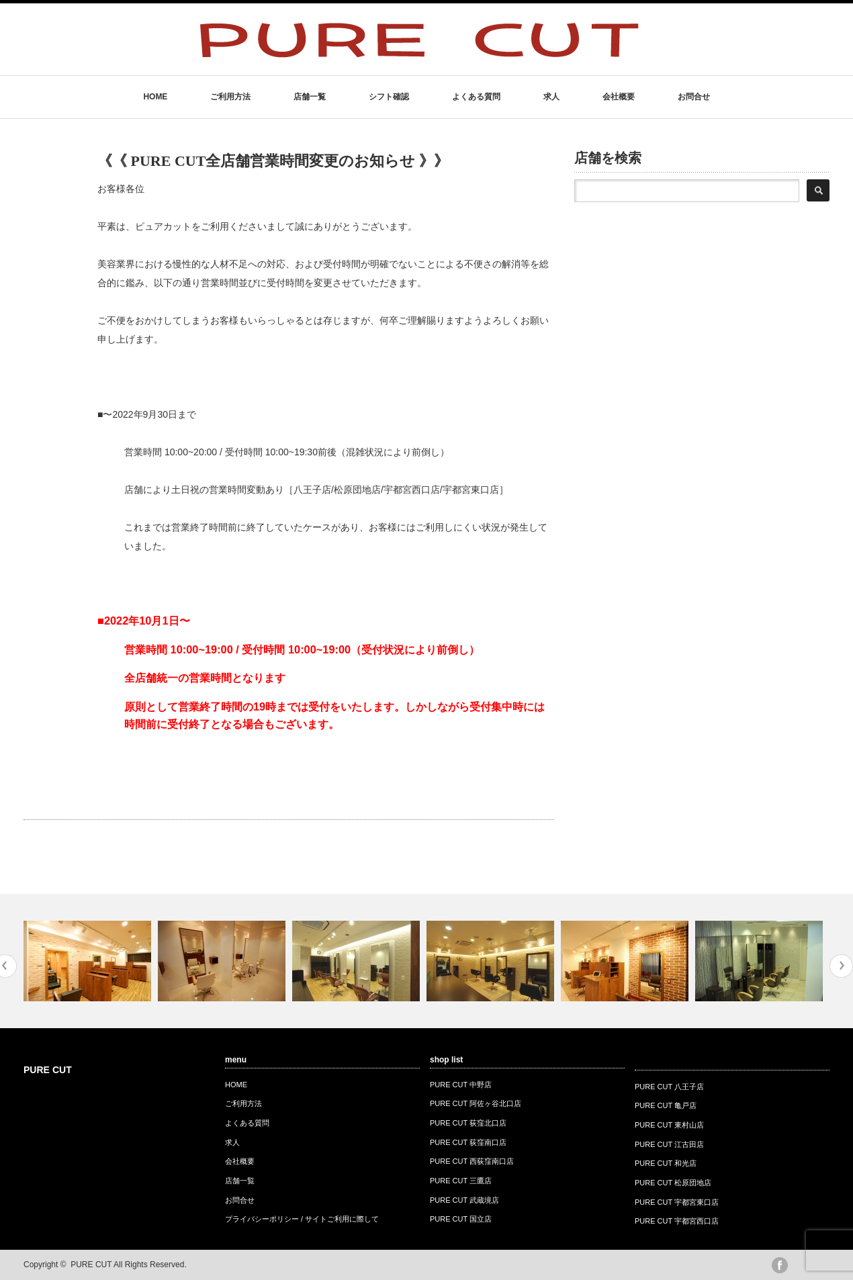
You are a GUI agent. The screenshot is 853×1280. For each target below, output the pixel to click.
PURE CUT (48, 1069)
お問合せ (694, 96)
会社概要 (618, 96)
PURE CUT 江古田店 (669, 1144)
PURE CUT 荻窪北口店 (468, 1123)
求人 (551, 96)
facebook (780, 1265)
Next (841, 966)
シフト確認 (389, 96)
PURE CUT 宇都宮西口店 (677, 1221)
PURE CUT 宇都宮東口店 (677, 1202)
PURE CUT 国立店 (461, 1219)
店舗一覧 (310, 96)
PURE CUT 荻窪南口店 (468, 1142)
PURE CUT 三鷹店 (461, 1181)
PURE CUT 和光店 (666, 1163)
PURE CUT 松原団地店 (673, 1183)
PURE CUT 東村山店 (669, 1125)
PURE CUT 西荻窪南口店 (472, 1161)
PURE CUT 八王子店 (669, 1087)
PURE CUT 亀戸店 (666, 1105)
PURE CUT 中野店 (461, 1085)
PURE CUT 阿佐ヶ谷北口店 (475, 1103)
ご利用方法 (230, 96)
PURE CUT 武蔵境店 (464, 1200)
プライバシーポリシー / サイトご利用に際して (302, 1219)
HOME (155, 96)
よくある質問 (476, 96)
